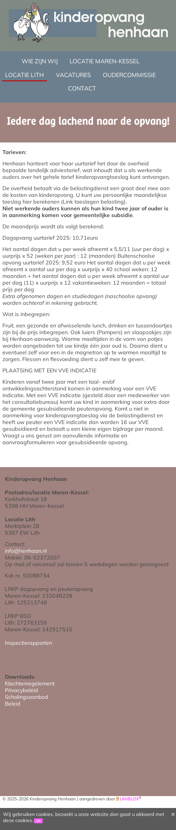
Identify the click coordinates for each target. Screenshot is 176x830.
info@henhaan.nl (26, 550)
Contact (82, 88)
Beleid (12, 703)
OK (38, 821)
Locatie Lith (24, 74)
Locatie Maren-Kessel (105, 61)
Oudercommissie (129, 74)
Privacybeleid (21, 690)
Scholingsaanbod (26, 696)
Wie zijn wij (40, 61)
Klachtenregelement (30, 683)
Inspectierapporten (28, 642)
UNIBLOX (129, 799)
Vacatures (73, 74)
